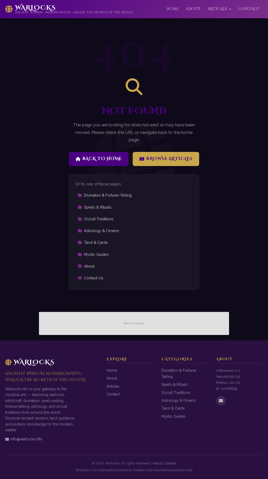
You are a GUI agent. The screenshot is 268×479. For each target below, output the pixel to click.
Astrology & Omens (98, 230)
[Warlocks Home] (69, 9)
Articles (220, 9)
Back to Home (99, 159)
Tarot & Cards (93, 242)
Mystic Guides (93, 254)
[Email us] (221, 400)
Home (172, 9)
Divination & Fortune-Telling (105, 195)
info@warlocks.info (23, 439)
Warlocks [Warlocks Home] (29, 362)
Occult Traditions (96, 219)
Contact (249, 9)
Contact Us (90, 278)
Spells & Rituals (94, 207)
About (193, 9)
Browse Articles (166, 159)
